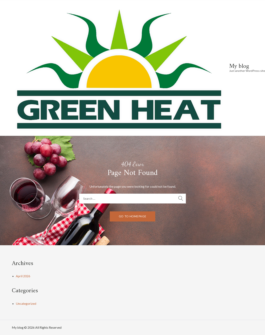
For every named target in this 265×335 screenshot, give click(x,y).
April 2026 (23, 276)
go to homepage (132, 216)
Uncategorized (26, 303)
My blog (239, 66)
